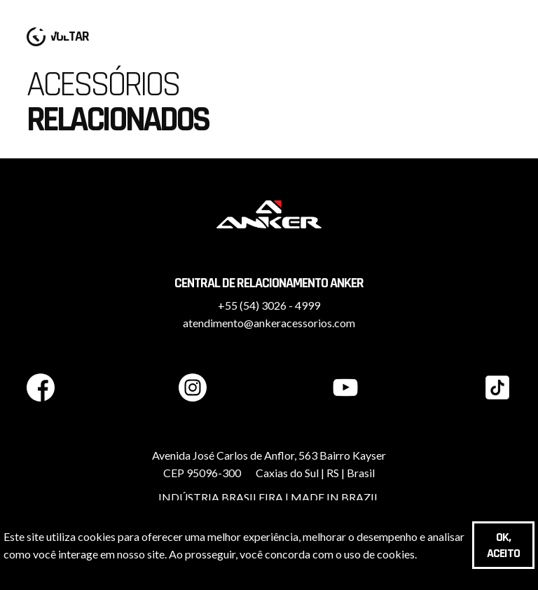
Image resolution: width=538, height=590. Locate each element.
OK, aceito (503, 545)
